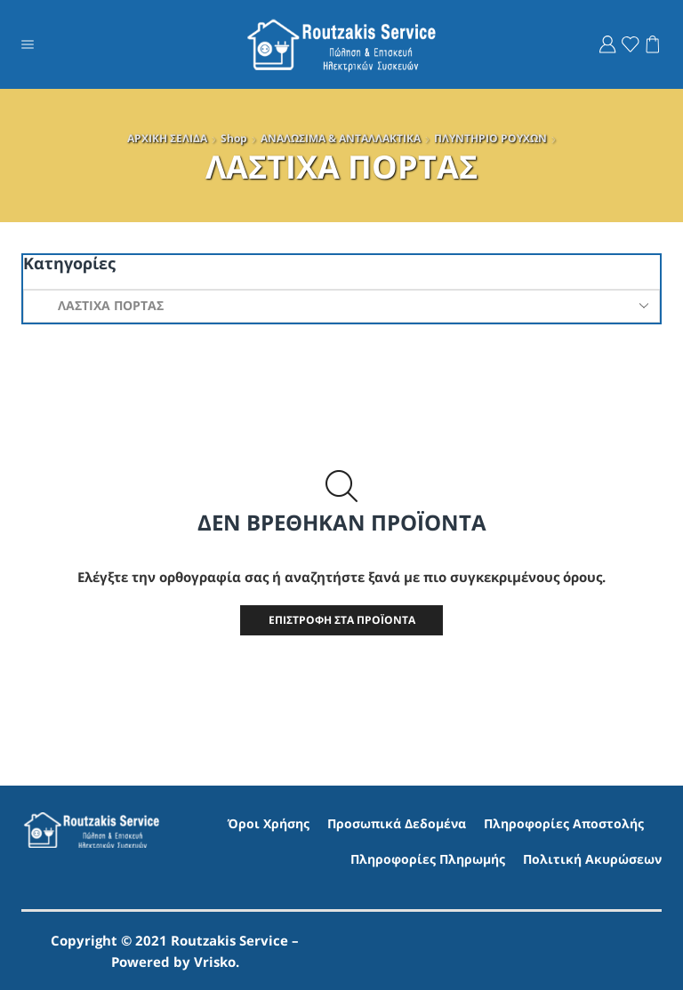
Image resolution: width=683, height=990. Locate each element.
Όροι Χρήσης (268, 824)
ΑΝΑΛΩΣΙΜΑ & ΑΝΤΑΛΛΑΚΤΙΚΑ (341, 138)
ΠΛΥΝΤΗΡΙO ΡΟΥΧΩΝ (490, 138)
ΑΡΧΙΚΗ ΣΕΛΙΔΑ (167, 138)
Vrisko (215, 961)
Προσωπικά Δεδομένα (396, 824)
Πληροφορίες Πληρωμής (427, 858)
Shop (234, 138)
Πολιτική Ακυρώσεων (592, 858)
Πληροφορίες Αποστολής (564, 824)
